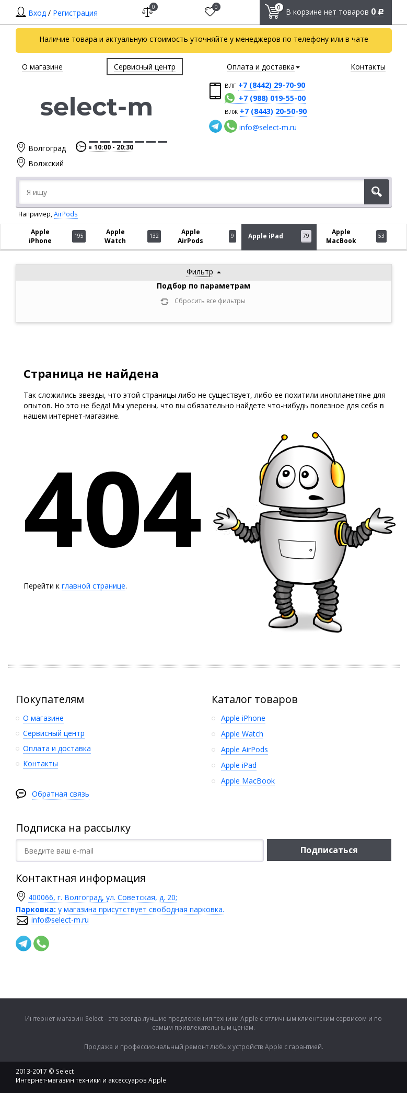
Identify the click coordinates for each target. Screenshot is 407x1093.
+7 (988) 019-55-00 (272, 98)
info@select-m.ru (268, 127)
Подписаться (329, 850)
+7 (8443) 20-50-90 (273, 111)
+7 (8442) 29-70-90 (271, 85)
